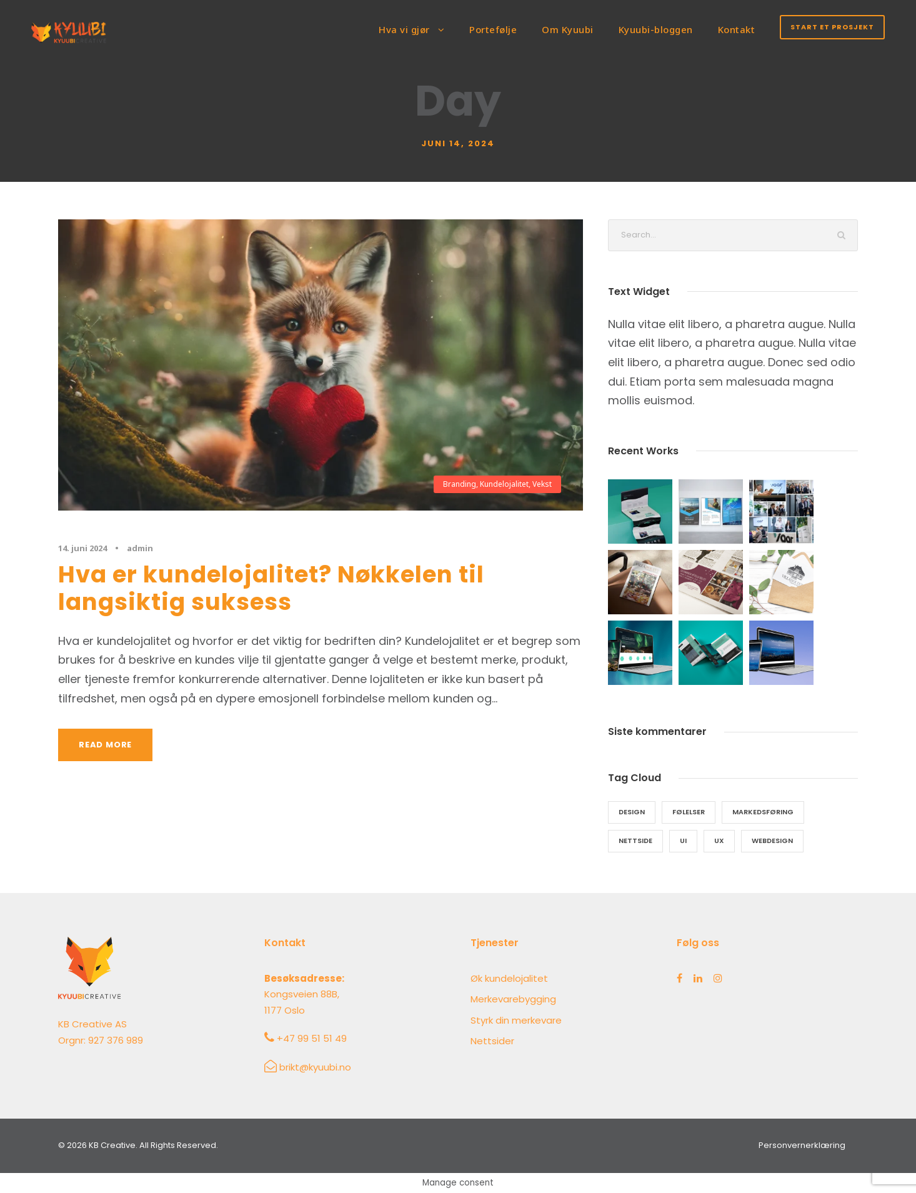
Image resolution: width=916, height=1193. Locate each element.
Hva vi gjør (404, 29)
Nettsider (492, 1040)
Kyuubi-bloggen (656, 29)
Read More (105, 745)
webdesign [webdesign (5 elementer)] (772, 841)
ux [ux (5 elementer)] (719, 841)
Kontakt (736, 29)
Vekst (542, 484)
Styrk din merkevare (516, 1020)
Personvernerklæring (802, 1145)
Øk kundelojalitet (509, 978)
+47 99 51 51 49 (312, 1038)
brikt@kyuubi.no (315, 1067)
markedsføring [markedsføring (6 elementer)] (763, 812)
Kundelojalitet (504, 484)
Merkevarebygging (513, 999)
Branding (459, 484)
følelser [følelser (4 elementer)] (688, 812)
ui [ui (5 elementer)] (683, 841)
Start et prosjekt (832, 27)
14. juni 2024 (82, 548)
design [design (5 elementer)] (632, 812)
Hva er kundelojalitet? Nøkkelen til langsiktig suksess (271, 588)
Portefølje (493, 29)
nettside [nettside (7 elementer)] (635, 841)
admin (140, 548)
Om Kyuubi (568, 29)
